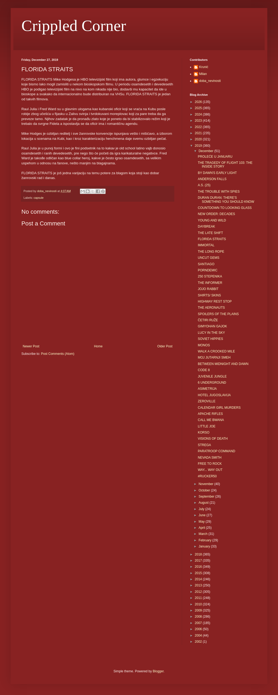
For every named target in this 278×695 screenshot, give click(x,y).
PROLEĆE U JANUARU (215, 156)
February (205, 540)
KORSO (203, 432)
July (202, 509)
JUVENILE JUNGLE (212, 376)
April (202, 528)
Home (98, 346)
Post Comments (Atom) (57, 354)
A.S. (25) (204, 185)
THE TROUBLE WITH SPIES (219, 191)
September (207, 496)
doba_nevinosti (210, 81)
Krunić (203, 67)
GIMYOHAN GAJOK (212, 326)
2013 (199, 585)
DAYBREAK (206, 226)
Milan (203, 74)
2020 (199, 139)
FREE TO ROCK (210, 464)
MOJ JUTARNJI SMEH (214, 357)
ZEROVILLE (206, 401)
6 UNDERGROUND (212, 382)
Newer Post (31, 346)
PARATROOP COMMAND (216, 451)
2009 (199, 610)
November (206, 484)
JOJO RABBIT (208, 289)
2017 (199, 560)
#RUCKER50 (207, 476)
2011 (199, 598)
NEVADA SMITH (209, 457)
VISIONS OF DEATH (213, 438)
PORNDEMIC (207, 270)
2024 (199, 114)
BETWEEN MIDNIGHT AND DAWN (223, 364)
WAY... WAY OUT (210, 470)
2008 (199, 616)
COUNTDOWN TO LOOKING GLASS (225, 208)
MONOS (204, 345)
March (203, 534)
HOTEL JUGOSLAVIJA (214, 395)
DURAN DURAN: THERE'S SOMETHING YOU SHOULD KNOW (226, 199)
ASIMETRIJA (207, 389)
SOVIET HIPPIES (210, 339)
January (205, 546)
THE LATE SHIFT (210, 233)
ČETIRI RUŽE (208, 320)
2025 (199, 108)
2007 (199, 623)
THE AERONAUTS (211, 307)
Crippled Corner (73, 25)
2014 (199, 579)
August (204, 503)
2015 (199, 573)
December (206, 151)
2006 (199, 629)
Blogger (158, 671)
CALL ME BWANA (211, 420)
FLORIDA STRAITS (212, 239)
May (202, 521)
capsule (39, 197)
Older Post (164, 346)
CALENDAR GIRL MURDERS (219, 408)
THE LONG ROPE (211, 251)
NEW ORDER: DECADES (216, 214)
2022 (199, 127)
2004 (199, 635)
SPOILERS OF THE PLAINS (218, 314)
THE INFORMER (210, 283)
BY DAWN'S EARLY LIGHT (217, 173)
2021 (199, 133)
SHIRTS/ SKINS (209, 295)
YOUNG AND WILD (212, 220)
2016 (199, 567)
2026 (199, 102)
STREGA (204, 445)
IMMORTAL (206, 245)
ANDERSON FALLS (212, 179)
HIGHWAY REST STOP (215, 301)
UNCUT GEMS (208, 258)
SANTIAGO (206, 264)
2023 (199, 120)
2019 (199, 146)
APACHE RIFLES (210, 414)
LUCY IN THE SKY (211, 333)
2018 (199, 554)
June (202, 515)
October (205, 490)
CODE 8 (204, 370)
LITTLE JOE (206, 426)
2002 (199, 642)
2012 (199, 592)
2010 (199, 604)
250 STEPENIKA (210, 276)
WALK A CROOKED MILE (216, 351)
